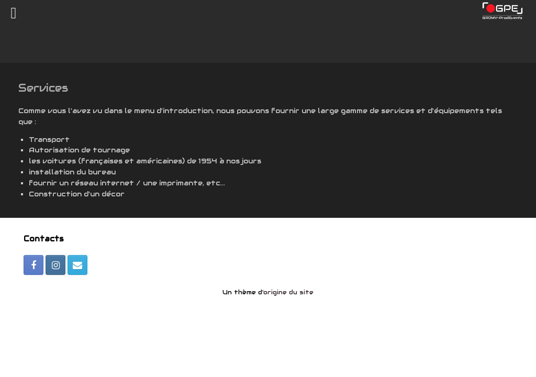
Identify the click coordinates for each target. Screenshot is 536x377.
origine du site (288, 292)
